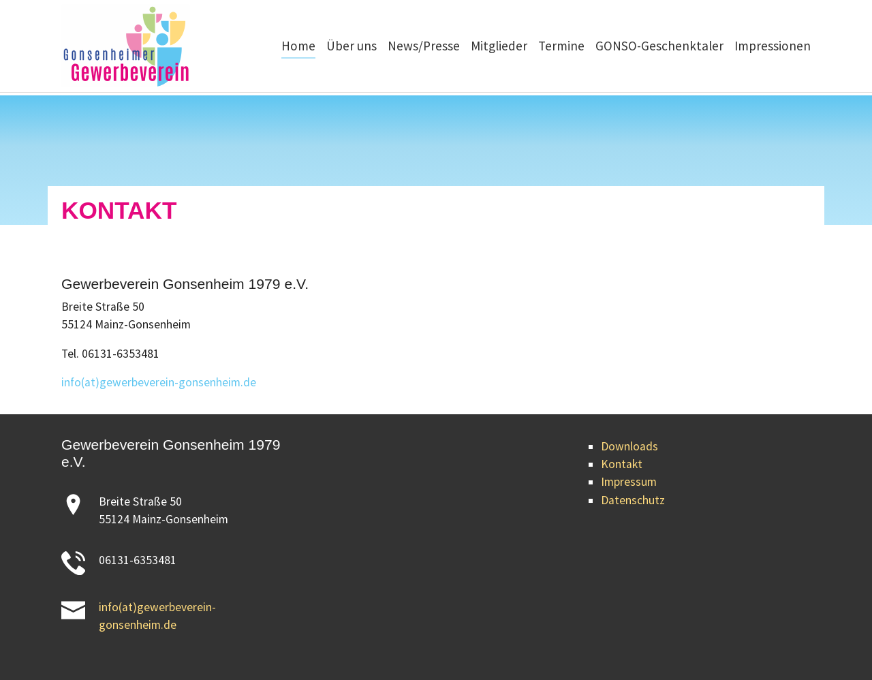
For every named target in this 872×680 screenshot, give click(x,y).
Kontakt (621, 464)
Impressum (629, 481)
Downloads (629, 446)
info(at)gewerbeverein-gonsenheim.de (158, 382)
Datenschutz (633, 500)
